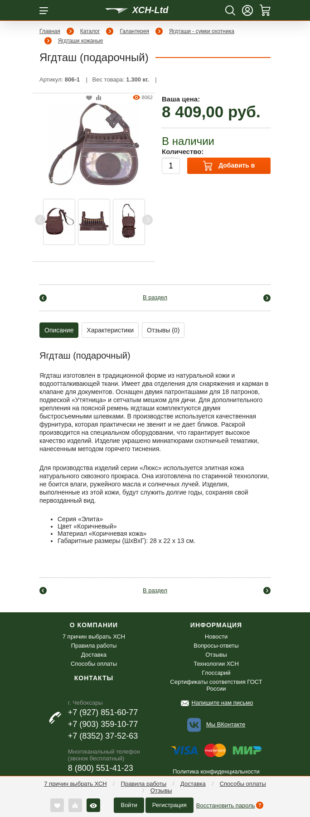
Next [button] (147, 220)
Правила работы (144, 783)
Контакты (93, 678)
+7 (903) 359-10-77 (103, 724)
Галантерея (134, 31)
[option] (59, 222)
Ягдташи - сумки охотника (201, 31)
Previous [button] (40, 220)
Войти (129, 805)
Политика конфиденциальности (216, 771)
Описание (58, 330)
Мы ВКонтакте (225, 724)
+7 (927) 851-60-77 (103, 712)
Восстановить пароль (225, 805)
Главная (49, 31)
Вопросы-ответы (216, 645)
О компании (94, 625)
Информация (216, 625)
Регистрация (169, 805)
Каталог (90, 31)
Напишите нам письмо (222, 702)
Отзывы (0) (163, 330)
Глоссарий (216, 672)
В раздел (155, 297)
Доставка (193, 783)
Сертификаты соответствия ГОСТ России (216, 685)
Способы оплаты (243, 783)
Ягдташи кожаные (80, 41)
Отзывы (161, 790)
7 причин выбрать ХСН (75, 783)
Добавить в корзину (229, 167)
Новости (216, 636)
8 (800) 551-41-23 (100, 768)
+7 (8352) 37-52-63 (103, 735)
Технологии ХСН (216, 663)
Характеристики (110, 330)
